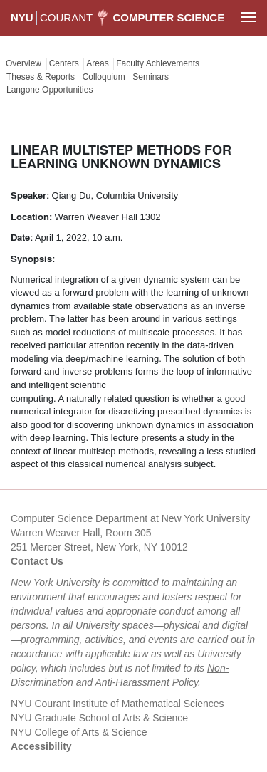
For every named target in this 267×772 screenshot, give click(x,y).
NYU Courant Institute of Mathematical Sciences (117, 703)
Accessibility (41, 746)
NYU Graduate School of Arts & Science (99, 718)
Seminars (150, 77)
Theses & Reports (40, 77)
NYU (22, 17)
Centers (64, 63)
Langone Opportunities (49, 90)
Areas (97, 63)
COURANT (66, 17)
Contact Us (37, 561)
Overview (23, 63)
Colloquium (104, 77)
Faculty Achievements (157, 63)
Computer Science (169, 17)
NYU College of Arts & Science (79, 732)
